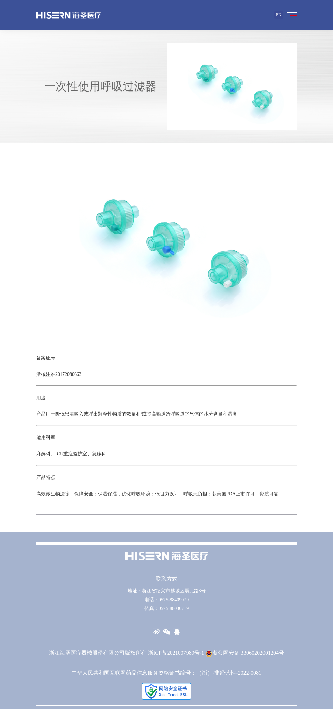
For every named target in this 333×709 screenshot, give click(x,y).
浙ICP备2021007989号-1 (176, 653)
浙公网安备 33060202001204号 (244, 653)
